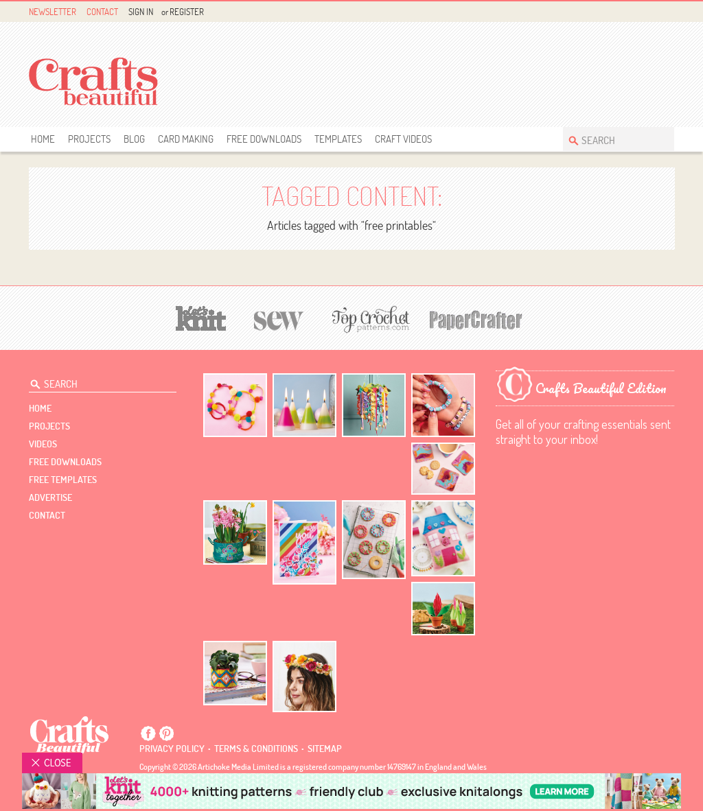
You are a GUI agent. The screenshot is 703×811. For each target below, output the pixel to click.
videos (43, 444)
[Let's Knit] (201, 317)
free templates (63, 479)
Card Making (186, 138)
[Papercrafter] (475, 318)
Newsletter (52, 11)
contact (47, 515)
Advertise (50, 497)
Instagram (666, 12)
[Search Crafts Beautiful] (611, 139)
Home (43, 138)
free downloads (264, 138)
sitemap (325, 748)
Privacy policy (172, 748)
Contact (102, 11)
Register (187, 11)
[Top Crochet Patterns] (368, 319)
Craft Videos (403, 138)
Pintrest (650, 12)
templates (338, 138)
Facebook (634, 12)
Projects (89, 138)
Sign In (140, 11)
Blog (134, 138)
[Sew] (279, 319)
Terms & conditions (256, 748)
